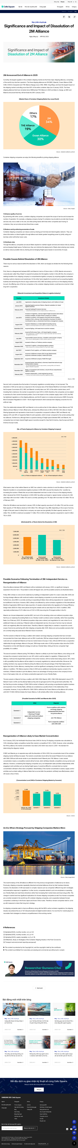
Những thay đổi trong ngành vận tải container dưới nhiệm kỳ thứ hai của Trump (39, 1055)
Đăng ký (39, 1089)
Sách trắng (17, 1111)
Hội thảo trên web (18, 1116)
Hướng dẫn (29, 1109)
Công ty (74, 7)
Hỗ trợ (67, 7)
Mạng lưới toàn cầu (44, 1109)
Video (15, 1118)
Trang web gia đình (42, 1143)
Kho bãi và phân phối (31, 7)
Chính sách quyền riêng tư (17, 1143)
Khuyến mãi (42, 1121)
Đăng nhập (56, 1)
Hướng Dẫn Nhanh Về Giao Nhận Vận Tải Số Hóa (14, 1022)
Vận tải (20, 7)
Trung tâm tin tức (44, 1116)
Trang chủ (64, 11)
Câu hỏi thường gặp (31, 1107)
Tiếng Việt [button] (70, 1)
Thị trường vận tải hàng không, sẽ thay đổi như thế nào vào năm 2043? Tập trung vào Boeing (14, 1055)
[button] (8, 7)
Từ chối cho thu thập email (29, 1143)
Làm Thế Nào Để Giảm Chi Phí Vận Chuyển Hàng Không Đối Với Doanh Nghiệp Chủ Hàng (39, 1022)
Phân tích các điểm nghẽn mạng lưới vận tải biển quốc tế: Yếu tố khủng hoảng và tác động (64, 1055)
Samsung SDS (43, 1105)
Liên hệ (28, 1105)
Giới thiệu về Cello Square (46, 1107)
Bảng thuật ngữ (18, 1114)
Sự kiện (41, 1118)
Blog (75, 11)
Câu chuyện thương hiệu (45, 1111)
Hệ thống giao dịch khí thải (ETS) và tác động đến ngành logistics (64, 1022)
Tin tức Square (17, 1105)
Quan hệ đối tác (43, 1114)
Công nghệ (43, 7)
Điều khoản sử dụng (6, 1143)
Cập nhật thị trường (18, 1107)
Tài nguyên (60, 7)
